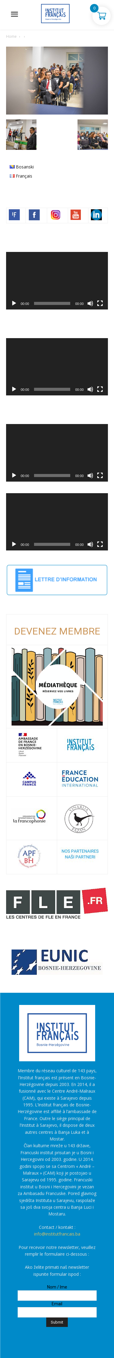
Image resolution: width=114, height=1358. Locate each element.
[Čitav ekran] (100, 303)
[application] (57, 280)
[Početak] (14, 303)
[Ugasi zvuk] (90, 303)
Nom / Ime (57, 1287)
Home (11, 36)
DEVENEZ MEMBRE (57, 631)
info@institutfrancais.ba (57, 1234)
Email (57, 1303)
